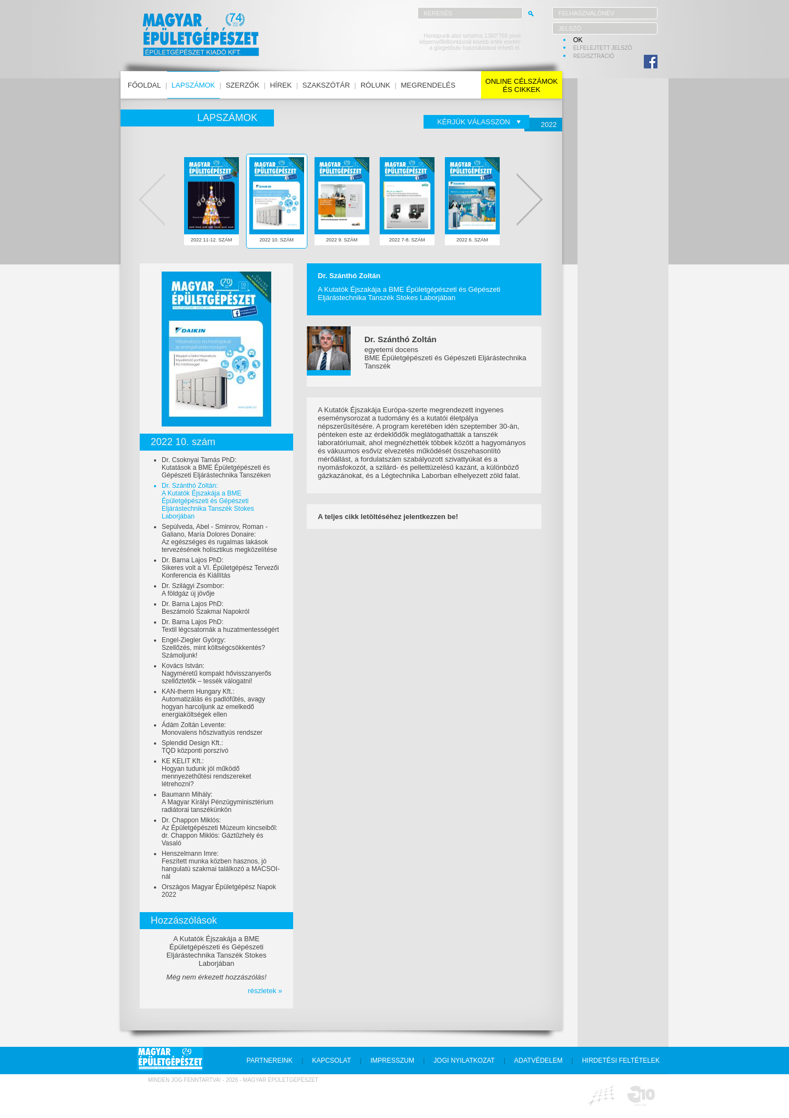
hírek (281, 85)
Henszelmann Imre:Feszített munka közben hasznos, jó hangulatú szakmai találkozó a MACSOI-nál (220, 865)
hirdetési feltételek (621, 1060)
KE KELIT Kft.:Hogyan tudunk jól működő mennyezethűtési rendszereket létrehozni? (206, 772)
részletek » (265, 991)
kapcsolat (331, 1060)
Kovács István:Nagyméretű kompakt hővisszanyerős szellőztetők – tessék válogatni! (216, 673)
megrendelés (428, 85)
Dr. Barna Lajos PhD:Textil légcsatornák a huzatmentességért (220, 625)
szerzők (242, 85)
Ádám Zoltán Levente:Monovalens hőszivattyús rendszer (212, 728)
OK (577, 40)
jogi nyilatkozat (464, 1060)
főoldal (144, 85)
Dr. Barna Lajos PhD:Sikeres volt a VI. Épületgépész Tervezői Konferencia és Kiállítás (220, 567)
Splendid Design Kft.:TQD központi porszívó (195, 746)
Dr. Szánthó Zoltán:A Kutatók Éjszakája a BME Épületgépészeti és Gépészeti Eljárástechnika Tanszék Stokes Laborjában (208, 501)
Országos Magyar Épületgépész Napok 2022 (219, 890)
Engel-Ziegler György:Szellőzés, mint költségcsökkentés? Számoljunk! (213, 647)
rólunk (375, 85)
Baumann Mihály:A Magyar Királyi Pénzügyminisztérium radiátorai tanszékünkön (217, 802)
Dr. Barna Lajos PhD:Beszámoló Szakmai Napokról (205, 607)
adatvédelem (538, 1060)
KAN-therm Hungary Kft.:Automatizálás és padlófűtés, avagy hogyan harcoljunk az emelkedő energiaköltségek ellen (213, 703)
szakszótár (326, 85)
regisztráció (593, 56)
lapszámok (193, 85)
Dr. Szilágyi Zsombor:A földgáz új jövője (193, 589)
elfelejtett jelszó (602, 48)
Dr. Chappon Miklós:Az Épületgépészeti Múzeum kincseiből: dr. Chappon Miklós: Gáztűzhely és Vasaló (219, 831)
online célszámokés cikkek (521, 85)
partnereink (270, 1060)
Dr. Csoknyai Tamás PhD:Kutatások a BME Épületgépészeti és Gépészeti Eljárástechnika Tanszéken (216, 467)
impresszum (392, 1060)
